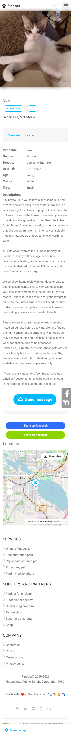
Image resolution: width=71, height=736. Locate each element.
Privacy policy (15, 663)
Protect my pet (15, 567)
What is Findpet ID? (19, 548)
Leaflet (30, 521)
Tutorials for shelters (19, 600)
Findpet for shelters (19, 593)
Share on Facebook (36, 425)
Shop (9, 625)
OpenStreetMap (44, 521)
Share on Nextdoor (35, 435)
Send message (34, 399)
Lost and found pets (19, 555)
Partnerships (14, 612)
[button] (33, 479)
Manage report (16, 730)
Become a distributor (20, 618)
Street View (54, 456)
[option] (35, 49)
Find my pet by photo (20, 573)
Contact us (13, 645)
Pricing (10, 651)
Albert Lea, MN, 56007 (20, 117)
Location (30, 135)
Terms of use (14, 657)
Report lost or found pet (21, 561)
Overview (14, 135)
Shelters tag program (20, 606)
